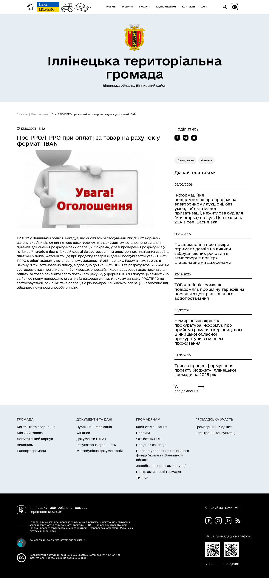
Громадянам (185, 160)
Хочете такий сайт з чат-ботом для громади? (57, 540)
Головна (22, 114)
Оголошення (39, 114)
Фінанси (206, 160)
